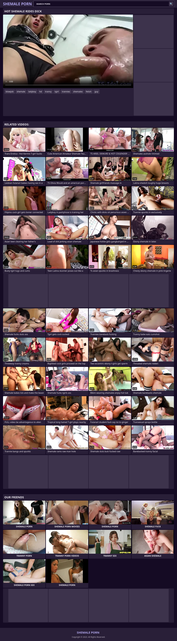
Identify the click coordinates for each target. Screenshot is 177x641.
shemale (21, 91)
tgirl (57, 91)
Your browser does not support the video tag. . (68, 51)
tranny (48, 91)
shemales (78, 91)
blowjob (10, 91)
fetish (88, 91)
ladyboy (32, 91)
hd (40, 91)
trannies (66, 91)
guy (96, 91)
